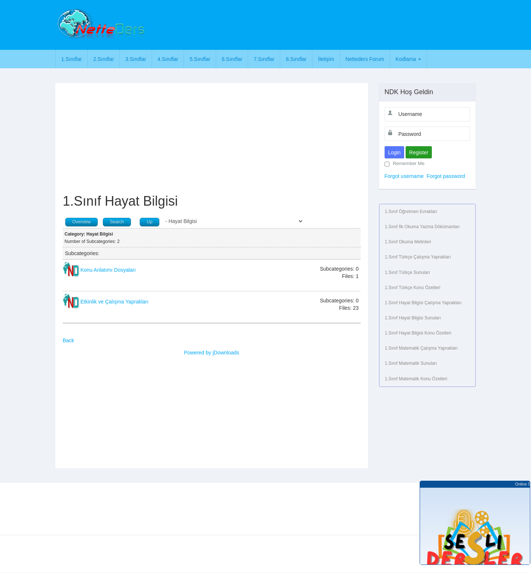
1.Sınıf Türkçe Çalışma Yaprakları (418, 257)
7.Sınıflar (264, 59)
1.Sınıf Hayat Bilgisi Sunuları (413, 317)
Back (68, 340)
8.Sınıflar (296, 59)
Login (394, 152)
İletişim (326, 59)
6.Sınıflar (232, 59)
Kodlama (408, 59)
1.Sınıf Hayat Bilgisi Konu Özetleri (418, 333)
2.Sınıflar (103, 59)
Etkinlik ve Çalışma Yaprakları (114, 302)
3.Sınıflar (135, 59)
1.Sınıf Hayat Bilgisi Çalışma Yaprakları (423, 302)
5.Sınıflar (200, 59)
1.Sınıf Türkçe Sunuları (407, 272)
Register (418, 152)
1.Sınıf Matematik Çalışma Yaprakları (421, 348)
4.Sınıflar (167, 59)
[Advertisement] (297, 24)
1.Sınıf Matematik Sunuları (411, 363)
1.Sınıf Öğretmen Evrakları (411, 211)
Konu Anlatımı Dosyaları (108, 270)
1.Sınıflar (71, 59)
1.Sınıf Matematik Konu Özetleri (416, 378)
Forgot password (446, 176)
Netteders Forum (365, 59)
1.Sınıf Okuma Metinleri (408, 241)
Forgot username (404, 176)
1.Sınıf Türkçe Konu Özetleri (413, 287)
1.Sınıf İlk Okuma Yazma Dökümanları (422, 226)
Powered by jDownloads (211, 353)
